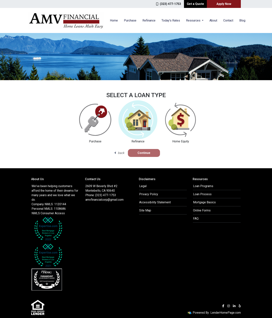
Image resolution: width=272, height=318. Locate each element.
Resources (193, 20)
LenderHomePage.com (225, 312)
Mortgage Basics (204, 202)
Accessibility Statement (155, 202)
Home (114, 20)
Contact (228, 20)
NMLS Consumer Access (48, 213)
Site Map (145, 210)
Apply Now (223, 4)
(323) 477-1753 (168, 4)
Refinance (148, 20)
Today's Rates (171, 20)
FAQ (196, 218)
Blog (242, 20)
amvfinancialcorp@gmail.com (104, 199)
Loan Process (202, 194)
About (213, 20)
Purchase (130, 20)
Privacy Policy (148, 194)
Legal (143, 186)
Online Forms (202, 210)
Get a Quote (195, 4)
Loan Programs (203, 186)
